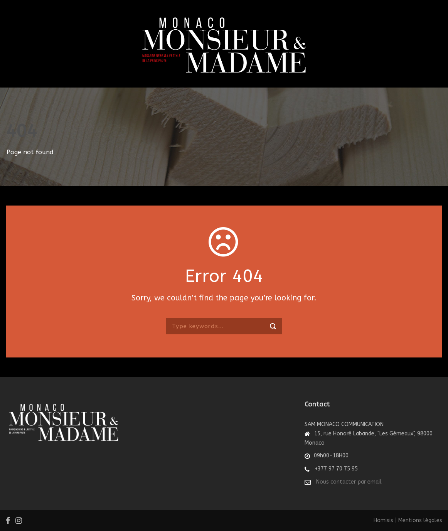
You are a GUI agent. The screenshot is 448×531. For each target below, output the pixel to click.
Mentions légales (420, 520)
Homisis (383, 520)
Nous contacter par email (349, 482)
